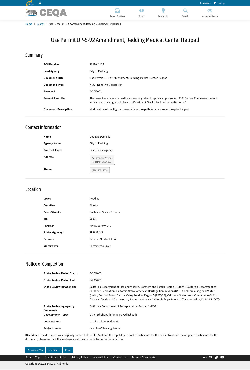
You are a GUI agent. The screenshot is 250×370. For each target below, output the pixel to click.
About (142, 12)
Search (185, 12)
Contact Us (205, 2)
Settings (219, 3)
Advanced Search (210, 12)
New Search (54, 350)
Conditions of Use (55, 357)
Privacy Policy (80, 357)
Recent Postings (117, 12)
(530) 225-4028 (100, 170)
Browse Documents (143, 357)
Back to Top (32, 357)
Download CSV (35, 350)
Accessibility (100, 357)
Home (28, 24)
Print (68, 350)
